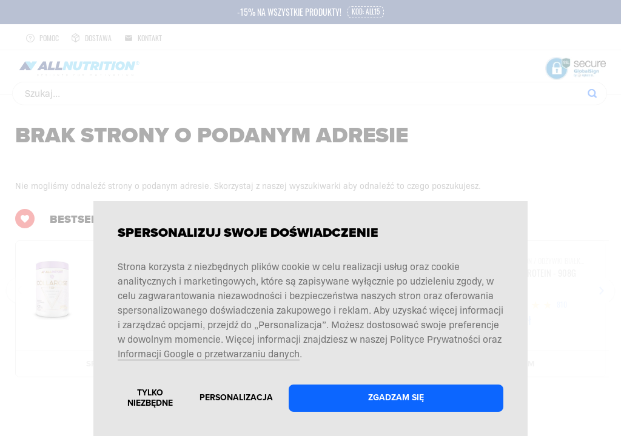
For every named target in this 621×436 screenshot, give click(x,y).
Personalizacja (236, 397)
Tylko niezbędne (150, 398)
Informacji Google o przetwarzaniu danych (209, 353)
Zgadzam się (396, 397)
